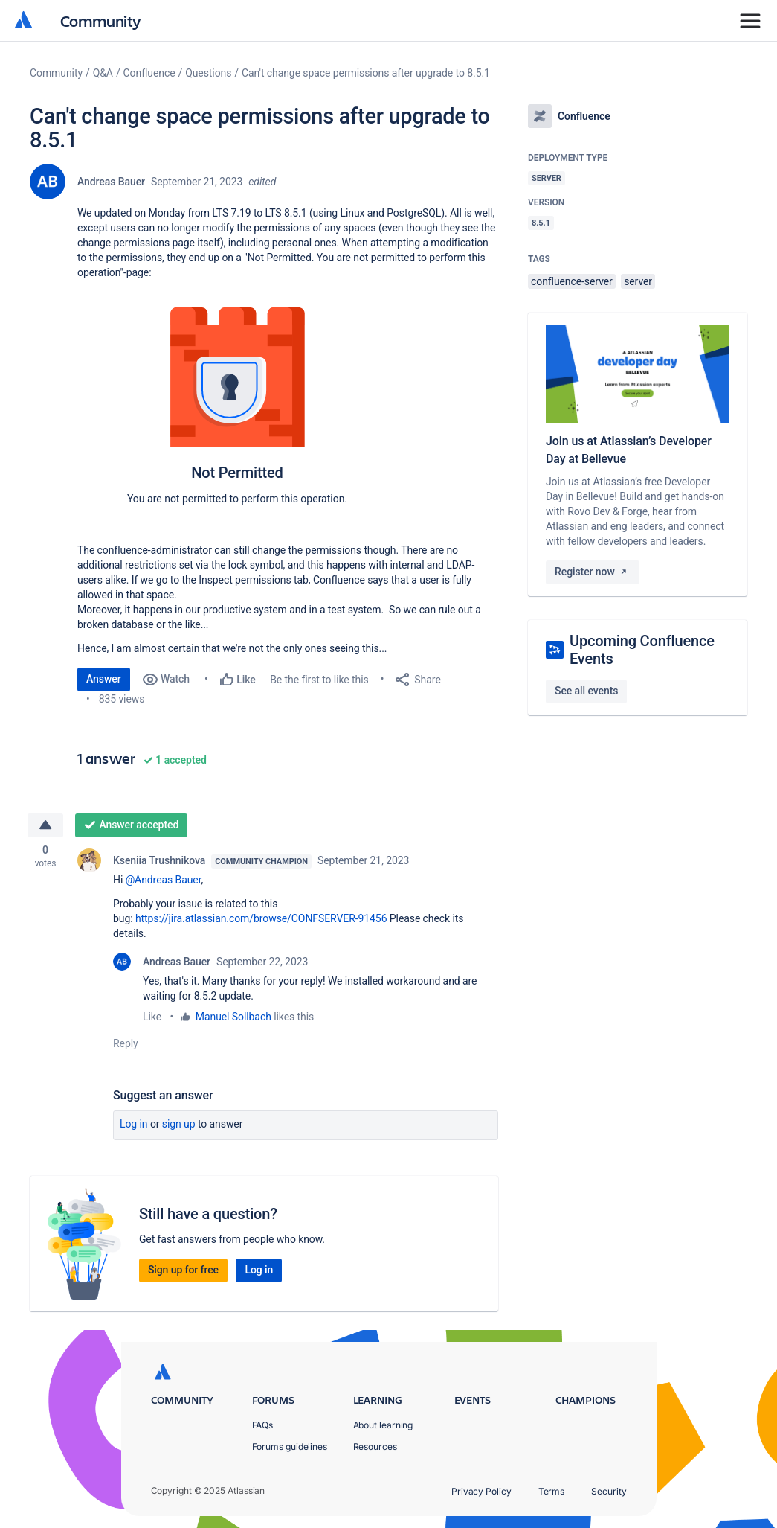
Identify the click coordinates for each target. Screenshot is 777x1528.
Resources (375, 1446)
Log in (134, 1125)
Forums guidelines (290, 1446)
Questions (208, 73)
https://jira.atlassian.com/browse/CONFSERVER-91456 (261, 919)
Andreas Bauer (111, 182)
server (638, 281)
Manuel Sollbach (233, 1017)
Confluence (149, 73)
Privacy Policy (481, 1491)
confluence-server (572, 281)
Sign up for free (183, 1270)
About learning (383, 1424)
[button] (235, 409)
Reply (125, 1044)
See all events (586, 691)
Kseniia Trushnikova (159, 861)
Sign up (179, 1125)
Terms (551, 1491)
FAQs (263, 1424)
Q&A (103, 73)
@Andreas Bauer (163, 880)
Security (608, 1491)
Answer (103, 679)
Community (100, 20)
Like (152, 1017)
